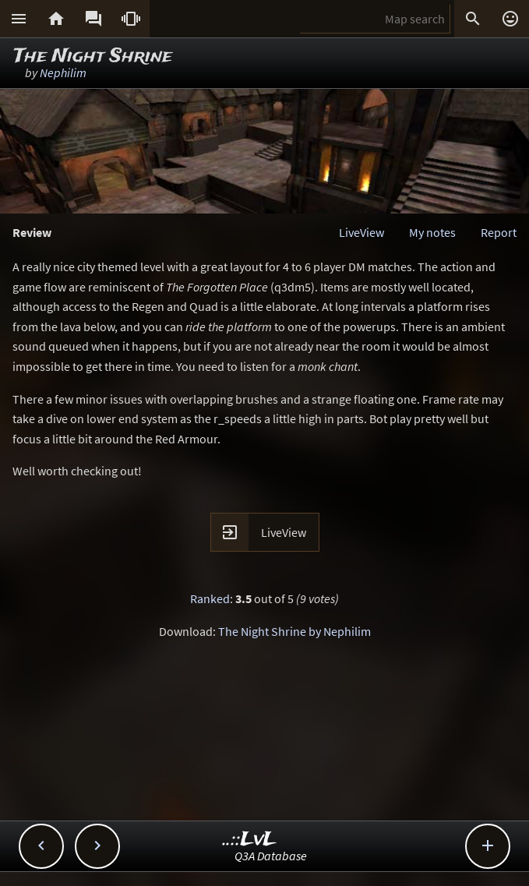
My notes (432, 232)
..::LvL (250, 839)
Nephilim (63, 72)
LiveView (361, 232)
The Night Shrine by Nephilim (294, 631)
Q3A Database (271, 855)
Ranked (210, 598)
